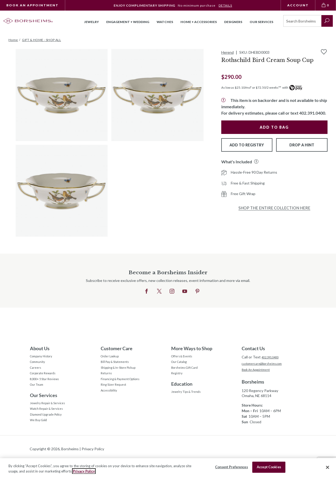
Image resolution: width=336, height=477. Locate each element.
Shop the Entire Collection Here (274, 207)
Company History (44, 357)
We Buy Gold (41, 437)
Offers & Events (184, 357)
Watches (165, 22)
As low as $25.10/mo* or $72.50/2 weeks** (251, 87)
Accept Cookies (269, 467)
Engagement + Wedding (127, 22)
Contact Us (253, 348)
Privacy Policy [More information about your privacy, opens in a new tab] (84, 471)
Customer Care (116, 348)
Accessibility (111, 401)
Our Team (38, 394)
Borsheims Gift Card (188, 372)
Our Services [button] (261, 22)
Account (298, 5)
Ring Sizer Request (116, 394)
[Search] (302, 21)
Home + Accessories (198, 22)
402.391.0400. (312, 112)
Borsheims (253, 384)
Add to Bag (274, 127)
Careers (36, 372)
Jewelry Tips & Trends (189, 400)
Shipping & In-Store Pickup (123, 372)
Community (39, 364)
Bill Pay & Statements (118, 364)
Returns (107, 379)
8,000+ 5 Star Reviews (48, 387)
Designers (233, 22)
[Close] (327, 467)
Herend (227, 52)
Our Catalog (181, 364)
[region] (168, 467)
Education (181, 391)
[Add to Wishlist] (324, 52)
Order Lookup (112, 357)
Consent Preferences (231, 467)
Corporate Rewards (46, 379)
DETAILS (225, 5)
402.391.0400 (273, 357)
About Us (40, 348)
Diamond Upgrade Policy (50, 429)
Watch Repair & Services (50, 422)
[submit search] (327, 21)
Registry (178, 379)
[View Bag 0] (325, 5)
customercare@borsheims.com (267, 364)
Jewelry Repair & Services (51, 414)
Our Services (43, 406)
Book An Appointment (32, 5)
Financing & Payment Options (125, 387)
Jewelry (91, 22)
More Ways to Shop (191, 348)
